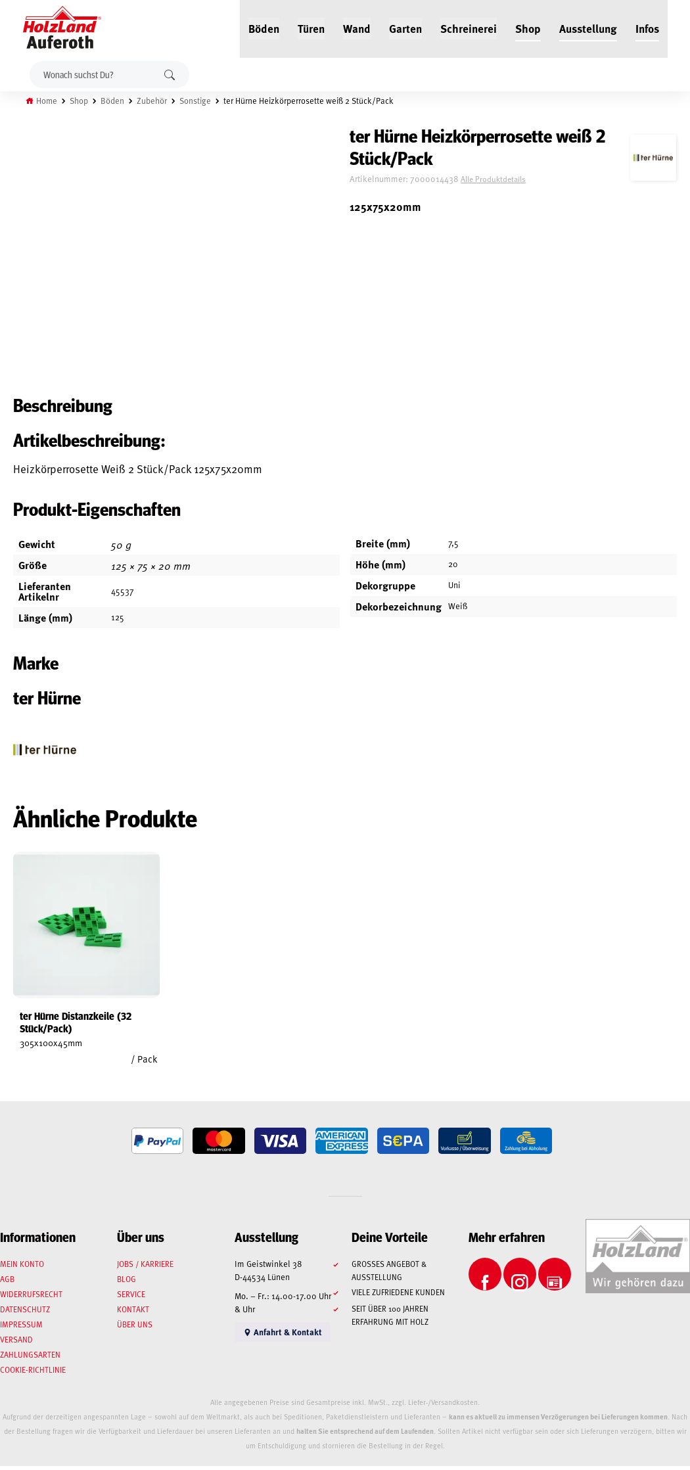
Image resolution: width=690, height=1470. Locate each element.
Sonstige (196, 100)
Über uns (134, 1328)
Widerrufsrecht (31, 1298)
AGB (7, 1282)
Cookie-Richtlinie (33, 1373)
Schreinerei (468, 27)
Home (47, 100)
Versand (16, 1343)
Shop (528, 27)
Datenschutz (25, 1313)
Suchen (169, 74)
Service (131, 1298)
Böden (263, 27)
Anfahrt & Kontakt (282, 1335)
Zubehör (152, 100)
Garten (405, 27)
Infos (647, 27)
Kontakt (133, 1313)
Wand (357, 27)
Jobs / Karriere (145, 1267)
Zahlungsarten (30, 1358)
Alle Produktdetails (501, 179)
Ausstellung (588, 27)
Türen (311, 27)
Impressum (21, 1328)
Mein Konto (22, 1267)
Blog (126, 1282)
